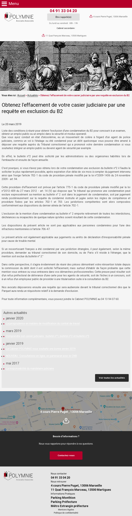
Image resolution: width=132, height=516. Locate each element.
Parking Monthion (63, 497)
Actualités (32, 95)
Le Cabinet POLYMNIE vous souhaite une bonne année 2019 (41, 348)
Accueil (21, 95)
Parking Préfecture (64, 502)
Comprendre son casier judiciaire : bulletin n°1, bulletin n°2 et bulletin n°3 (47, 336)
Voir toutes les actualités (112, 378)
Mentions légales (66, 510)
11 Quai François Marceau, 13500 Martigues (66, 36)
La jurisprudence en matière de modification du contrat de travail (43, 323)
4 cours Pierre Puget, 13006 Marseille (110, 16)
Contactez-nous (66, 455)
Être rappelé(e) (63, 17)
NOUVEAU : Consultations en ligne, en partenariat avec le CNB (41, 355)
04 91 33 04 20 (63, 10)
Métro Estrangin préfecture (69, 506)
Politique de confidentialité (66, 513)
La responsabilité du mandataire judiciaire (30, 368)
